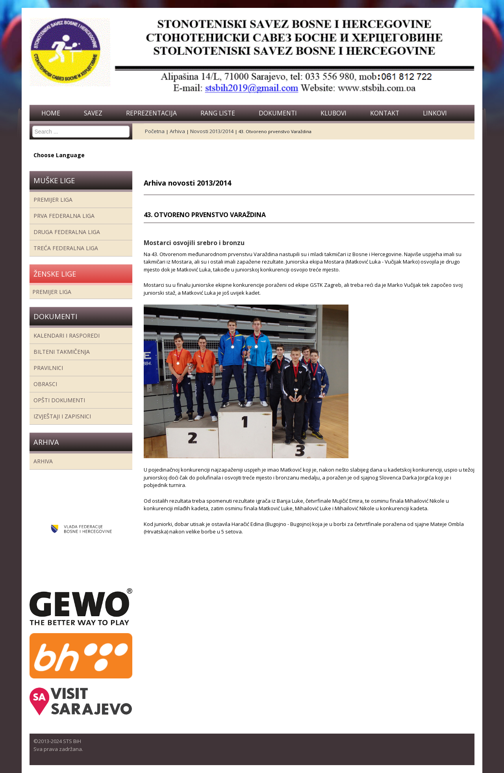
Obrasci (45, 384)
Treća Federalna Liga (65, 248)
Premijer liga (52, 199)
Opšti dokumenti (59, 400)
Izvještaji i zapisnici (62, 416)
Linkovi (435, 113)
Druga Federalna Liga (66, 232)
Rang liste (217, 113)
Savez (93, 113)
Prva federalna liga (63, 215)
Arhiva (43, 461)
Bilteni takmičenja (61, 351)
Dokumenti (278, 113)
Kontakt (384, 113)
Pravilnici (48, 368)
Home (50, 113)
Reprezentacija (151, 113)
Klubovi (333, 113)
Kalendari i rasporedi (66, 335)
